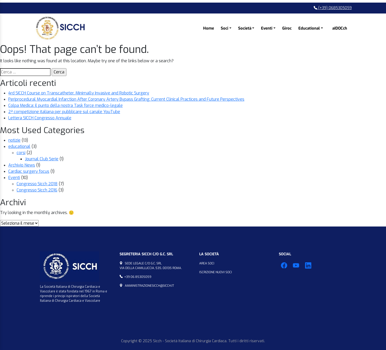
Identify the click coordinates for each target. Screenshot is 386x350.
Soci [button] (224, 28)
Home (208, 28)
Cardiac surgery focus (28, 171)
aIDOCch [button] (339, 28)
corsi (21, 152)
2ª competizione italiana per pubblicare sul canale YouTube (64, 111)
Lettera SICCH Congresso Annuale (39, 118)
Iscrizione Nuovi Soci (215, 272)
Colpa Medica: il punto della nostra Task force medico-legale (65, 105)
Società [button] (244, 28)
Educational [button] (309, 28)
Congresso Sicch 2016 (37, 190)
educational (19, 146)
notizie (14, 140)
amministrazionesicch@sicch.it (149, 286)
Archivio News (21, 165)
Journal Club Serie (41, 159)
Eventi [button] (266, 28)
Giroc (287, 28)
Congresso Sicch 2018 (37, 184)
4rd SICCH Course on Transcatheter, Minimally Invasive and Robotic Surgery (78, 93)
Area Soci (206, 263)
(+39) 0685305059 (333, 7)
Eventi (14, 177)
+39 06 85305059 (137, 277)
